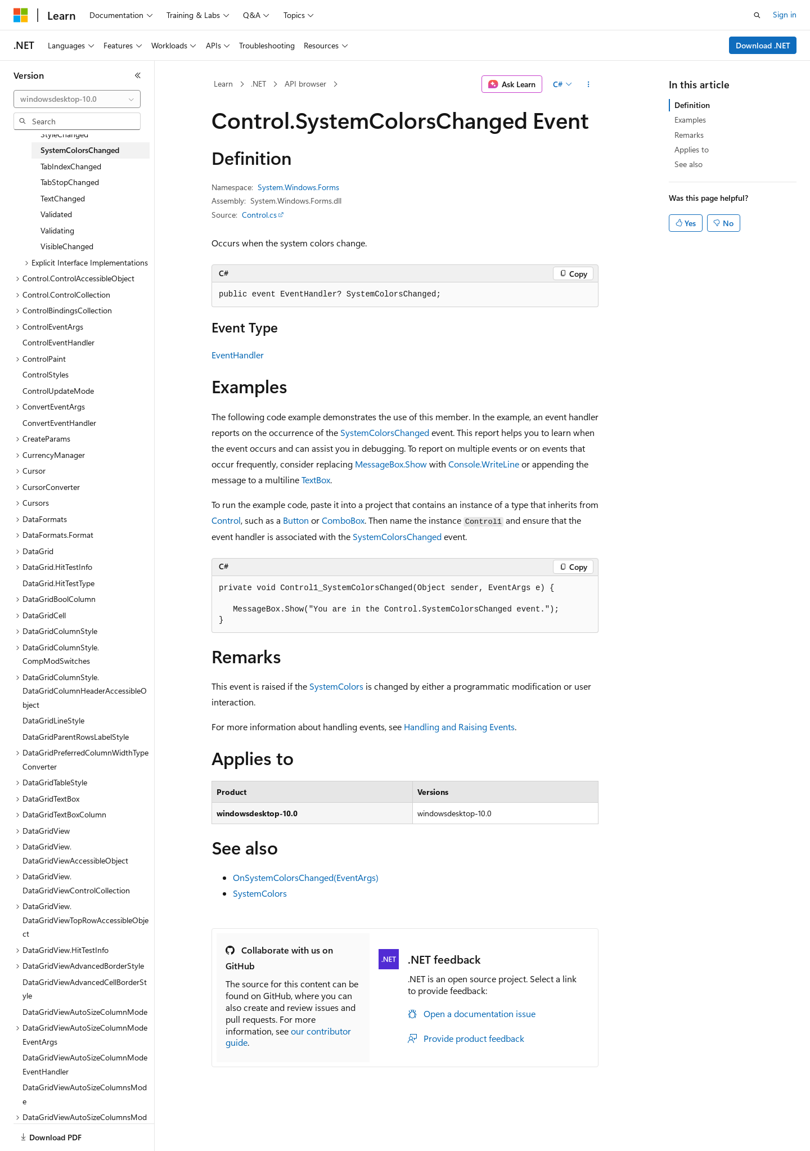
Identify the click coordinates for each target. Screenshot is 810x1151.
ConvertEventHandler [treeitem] (59, 422)
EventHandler (238, 355)
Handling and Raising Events (459, 726)
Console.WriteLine (483, 464)
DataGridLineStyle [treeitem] (53, 720)
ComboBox (343, 520)
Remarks (689, 134)
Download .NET (763, 45)
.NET (258, 83)
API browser (305, 83)
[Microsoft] (21, 15)
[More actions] (588, 84)
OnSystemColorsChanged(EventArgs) (306, 877)
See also (688, 164)
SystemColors (336, 686)
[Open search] (757, 15)
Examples (690, 119)
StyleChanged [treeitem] (64, 134)
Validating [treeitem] (57, 230)
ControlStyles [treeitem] (45, 374)
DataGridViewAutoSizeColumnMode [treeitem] (84, 1011)
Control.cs (259, 214)
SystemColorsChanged (384, 432)
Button (296, 520)
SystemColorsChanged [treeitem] (79, 150)
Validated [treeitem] (56, 214)
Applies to (691, 149)
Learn (223, 83)
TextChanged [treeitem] (62, 198)
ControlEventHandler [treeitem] (58, 342)
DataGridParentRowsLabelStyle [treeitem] (75, 736)
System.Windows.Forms (298, 187)
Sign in (784, 14)
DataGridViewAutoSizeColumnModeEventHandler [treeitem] (84, 1064)
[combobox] (77, 99)
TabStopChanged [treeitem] (69, 182)
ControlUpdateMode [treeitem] (58, 390)
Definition (692, 105)
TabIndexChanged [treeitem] (70, 166)
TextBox (316, 479)
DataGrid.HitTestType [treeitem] (58, 583)
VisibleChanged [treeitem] (66, 246)
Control (226, 520)
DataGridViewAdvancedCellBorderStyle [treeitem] (84, 989)
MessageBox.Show (391, 464)
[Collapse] (138, 75)
